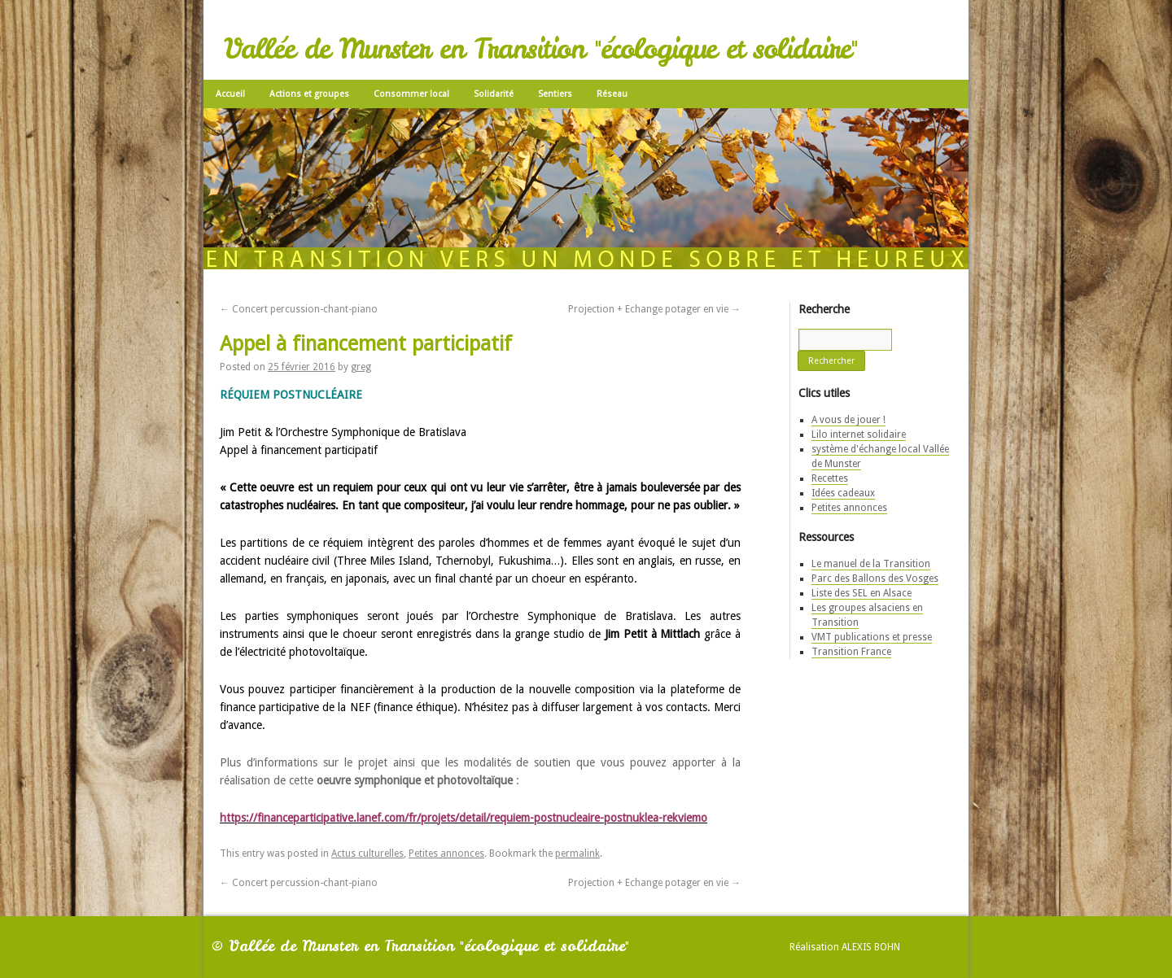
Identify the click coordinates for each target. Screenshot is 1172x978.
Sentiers (555, 94)
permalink (577, 853)
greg (361, 367)
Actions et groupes (309, 94)
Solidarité (494, 94)
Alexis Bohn (871, 947)
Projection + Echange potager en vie (654, 309)
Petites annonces (446, 853)
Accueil (230, 94)
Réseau (612, 94)
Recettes (829, 478)
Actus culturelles (367, 853)
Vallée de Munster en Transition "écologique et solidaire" (540, 49)
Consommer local (411, 94)
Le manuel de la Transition (870, 564)
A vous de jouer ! (848, 420)
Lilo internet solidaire (858, 434)
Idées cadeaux (843, 493)
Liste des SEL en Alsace (861, 593)
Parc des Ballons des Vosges (874, 578)
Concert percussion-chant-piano (299, 309)
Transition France (851, 651)
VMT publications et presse (871, 637)
